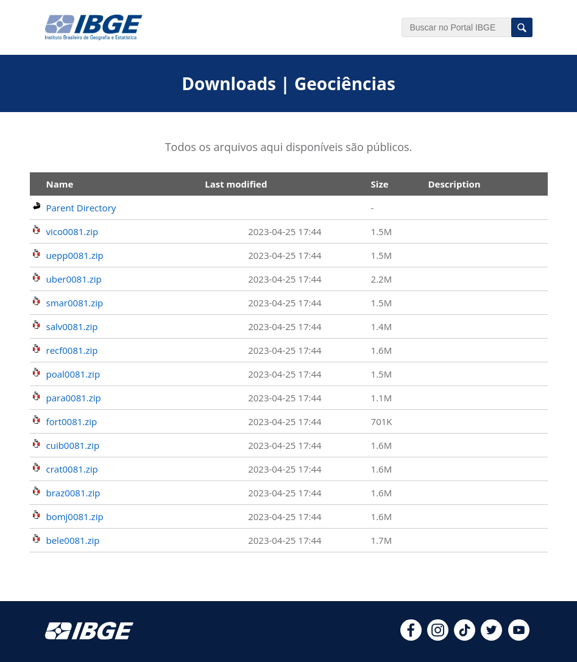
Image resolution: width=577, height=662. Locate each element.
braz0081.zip (73, 493)
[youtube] (518, 637)
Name (60, 184)
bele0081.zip (73, 540)
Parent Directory (81, 208)
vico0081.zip (72, 231)
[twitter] (491, 637)
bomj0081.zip (75, 516)
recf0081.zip (72, 350)
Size (380, 184)
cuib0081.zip (73, 445)
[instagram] (437, 637)
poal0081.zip (73, 374)
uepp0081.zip (75, 255)
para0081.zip (73, 398)
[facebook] (411, 637)
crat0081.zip (72, 469)
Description (454, 184)
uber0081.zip (74, 279)
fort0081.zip (71, 421)
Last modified (236, 184)
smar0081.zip (75, 303)
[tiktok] (464, 637)
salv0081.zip (72, 326)
